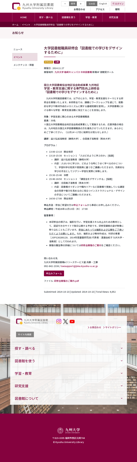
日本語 (92, 3)
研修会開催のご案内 (91, 245)
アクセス (100, 9)
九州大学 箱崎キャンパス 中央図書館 (73, 72)
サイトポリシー (112, 327)
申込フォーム (80, 205)
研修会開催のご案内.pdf (66, 280)
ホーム (15, 24)
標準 (73, 3)
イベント (26, 24)
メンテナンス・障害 (23, 64)
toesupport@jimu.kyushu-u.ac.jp (79, 266)
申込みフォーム (54, 273)
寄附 (117, 9)
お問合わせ (79, 9)
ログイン (119, 3)
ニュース (17, 49)
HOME (23, 17)
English (103, 3)
